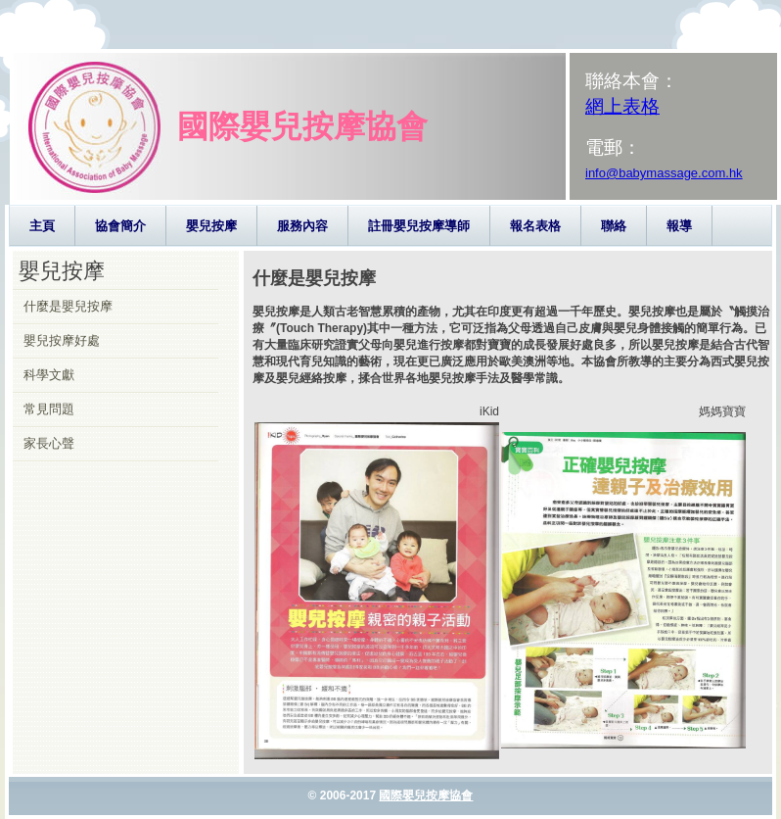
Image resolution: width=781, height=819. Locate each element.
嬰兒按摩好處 (61, 340)
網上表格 (622, 106)
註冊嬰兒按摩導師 (419, 225)
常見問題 (48, 409)
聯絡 (613, 225)
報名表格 (535, 225)
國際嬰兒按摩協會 (426, 795)
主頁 (42, 225)
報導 (679, 225)
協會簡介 (120, 225)
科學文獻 (48, 374)
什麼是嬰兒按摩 (68, 306)
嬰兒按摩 (211, 225)
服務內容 (302, 225)
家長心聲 (48, 443)
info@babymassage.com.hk (664, 173)
